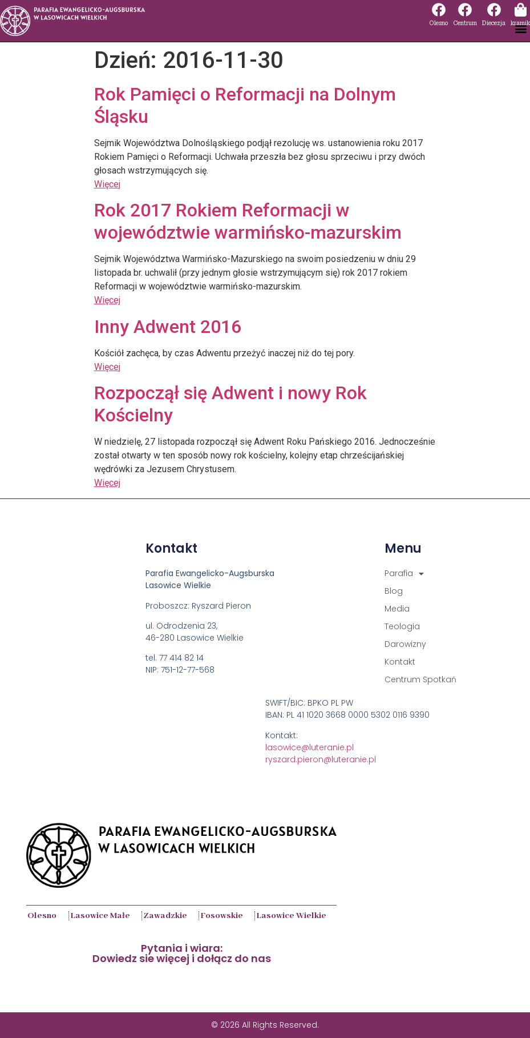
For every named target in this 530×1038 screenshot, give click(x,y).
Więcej (107, 184)
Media (397, 608)
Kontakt (400, 661)
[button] (520, 28)
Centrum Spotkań (420, 679)
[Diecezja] (494, 10)
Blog (394, 591)
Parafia (404, 574)
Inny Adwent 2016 (167, 326)
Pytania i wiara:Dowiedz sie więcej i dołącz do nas (181, 953)
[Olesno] (439, 10)
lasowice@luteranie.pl (309, 747)
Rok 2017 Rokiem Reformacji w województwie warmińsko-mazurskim (248, 221)
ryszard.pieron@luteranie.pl (320, 759)
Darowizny (405, 644)
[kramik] (520, 10)
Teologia (402, 626)
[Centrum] (465, 10)
